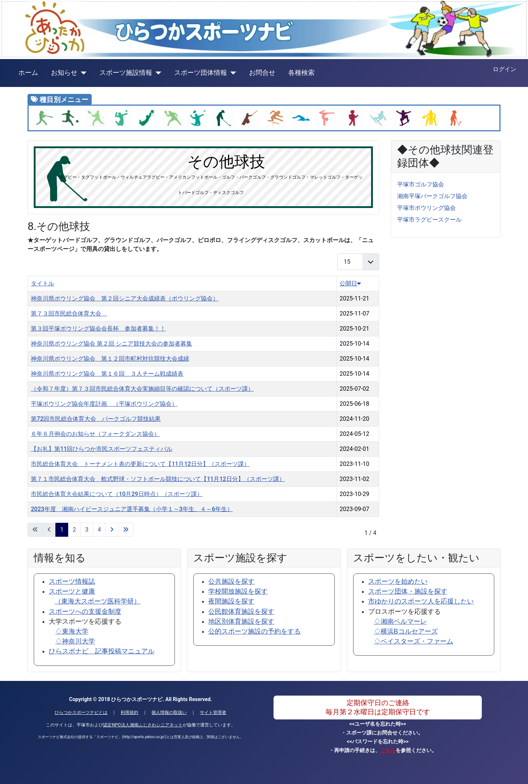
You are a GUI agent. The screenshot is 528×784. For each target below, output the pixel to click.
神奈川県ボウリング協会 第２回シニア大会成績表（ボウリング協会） (125, 298)
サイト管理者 (213, 712)
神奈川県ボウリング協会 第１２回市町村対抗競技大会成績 (110, 358)
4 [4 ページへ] (99, 529)
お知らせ (64, 72)
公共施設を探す (231, 581)
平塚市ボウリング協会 (426, 207)
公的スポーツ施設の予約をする (254, 631)
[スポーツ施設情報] (156, 72)
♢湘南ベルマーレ (400, 621)
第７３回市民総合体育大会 (69, 313)
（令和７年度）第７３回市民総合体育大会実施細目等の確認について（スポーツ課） (142, 388)
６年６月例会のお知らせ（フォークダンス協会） (95, 433)
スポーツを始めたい (398, 581)
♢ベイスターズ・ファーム (413, 641)
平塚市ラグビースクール (429, 219)
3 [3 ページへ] (86, 529)
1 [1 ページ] (61, 529)
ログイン (504, 69)
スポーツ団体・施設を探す (407, 591)
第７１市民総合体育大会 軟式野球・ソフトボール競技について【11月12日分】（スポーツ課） (158, 478)
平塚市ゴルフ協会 (420, 184)
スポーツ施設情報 (125, 72)
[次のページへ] (111, 530)
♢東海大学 (71, 631)
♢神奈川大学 (75, 641)
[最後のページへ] (125, 530)
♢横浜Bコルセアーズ (406, 631)
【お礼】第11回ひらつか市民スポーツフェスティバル (101, 448)
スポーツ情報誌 (72, 581)
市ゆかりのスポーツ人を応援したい (421, 601)
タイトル (42, 283)
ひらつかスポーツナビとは (81, 712)
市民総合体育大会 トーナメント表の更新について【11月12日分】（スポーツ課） (140, 463)
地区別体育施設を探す (241, 621)
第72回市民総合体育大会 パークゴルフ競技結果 (96, 418)
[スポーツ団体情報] (231, 72)
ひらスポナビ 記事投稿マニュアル (101, 651)
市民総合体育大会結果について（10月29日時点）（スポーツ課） (116, 494)
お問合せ (262, 72)
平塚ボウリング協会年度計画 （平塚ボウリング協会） (104, 403)
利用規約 (129, 712)
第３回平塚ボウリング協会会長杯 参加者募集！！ (98, 328)
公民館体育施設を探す (241, 611)
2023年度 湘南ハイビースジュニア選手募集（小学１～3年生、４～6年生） (132, 509)
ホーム (28, 72)
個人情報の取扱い (169, 712)
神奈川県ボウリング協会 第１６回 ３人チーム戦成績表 (107, 373)
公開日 (350, 283)
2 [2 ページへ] (74, 529)
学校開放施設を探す (238, 591)
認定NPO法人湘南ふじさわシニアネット (142, 725)
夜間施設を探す (231, 601)
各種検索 (301, 72)
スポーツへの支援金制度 (85, 611)
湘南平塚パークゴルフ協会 (432, 196)
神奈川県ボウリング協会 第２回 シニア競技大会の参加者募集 (111, 343)
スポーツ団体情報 (200, 72)
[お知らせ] (82, 72)
